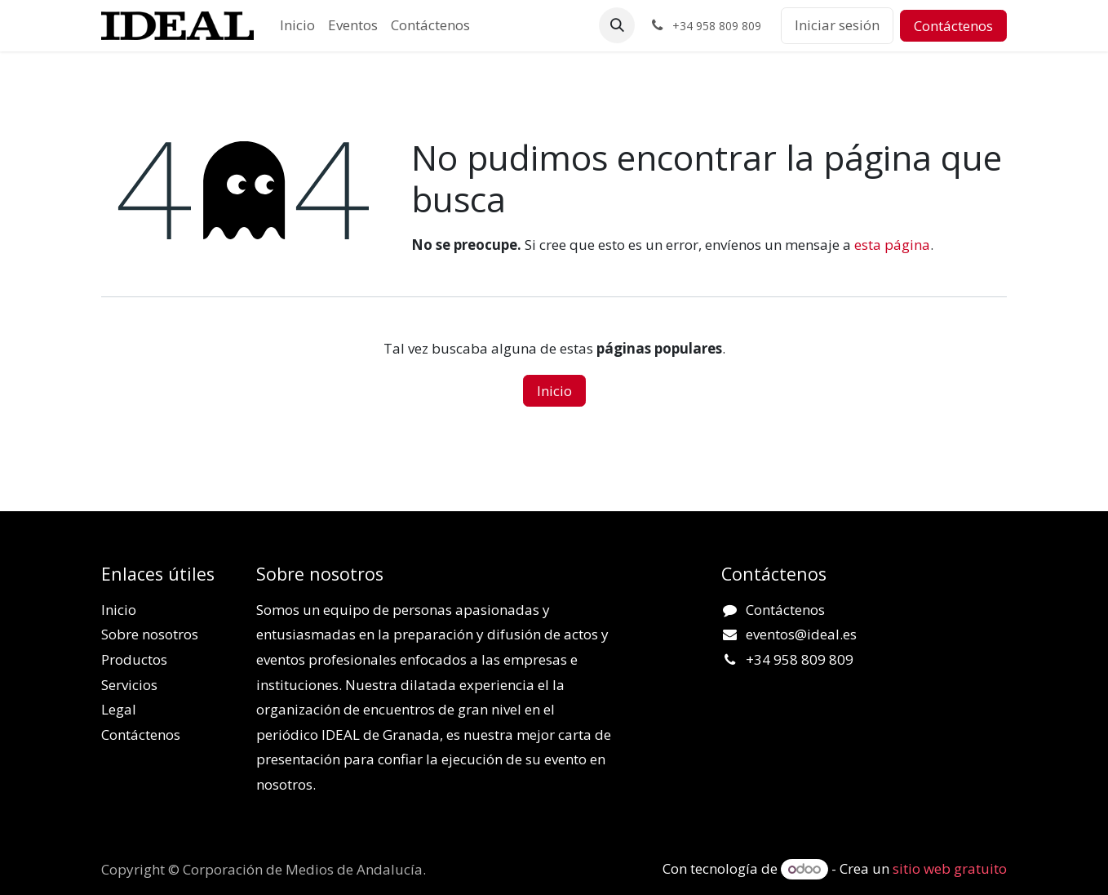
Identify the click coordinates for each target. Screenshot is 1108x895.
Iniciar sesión (837, 25)
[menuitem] (297, 26)
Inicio (554, 390)
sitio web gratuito (950, 868)
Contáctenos (953, 25)
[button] (617, 25)
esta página (892, 244)
